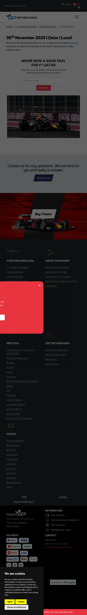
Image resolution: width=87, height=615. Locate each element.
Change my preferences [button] (16, 607)
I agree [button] (9, 602)
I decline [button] (21, 602)
